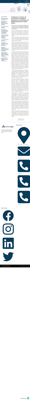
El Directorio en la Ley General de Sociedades (4, 18)
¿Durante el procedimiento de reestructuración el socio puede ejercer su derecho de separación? (5, 49)
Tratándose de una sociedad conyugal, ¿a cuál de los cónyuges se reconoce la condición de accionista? (5, 54)
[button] (19, 1)
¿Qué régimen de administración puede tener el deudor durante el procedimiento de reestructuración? (4, 31)
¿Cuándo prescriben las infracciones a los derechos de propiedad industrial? (4, 59)
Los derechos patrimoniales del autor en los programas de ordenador (4, 43)
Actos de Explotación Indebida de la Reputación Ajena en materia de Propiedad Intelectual (4, 23)
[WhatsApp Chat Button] (28, 398)
